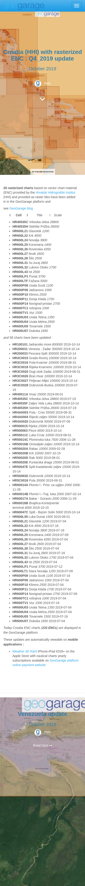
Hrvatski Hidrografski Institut (55, 192)
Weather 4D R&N (24, 651)
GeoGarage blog (21, 208)
